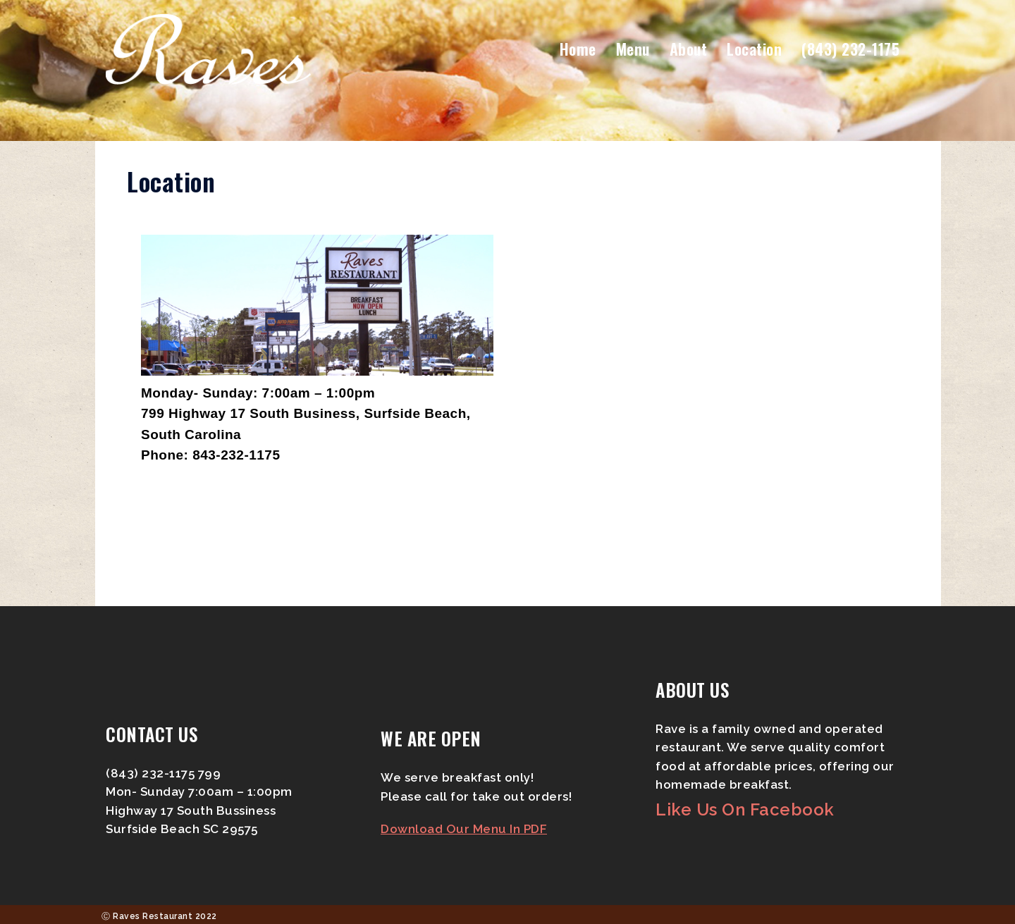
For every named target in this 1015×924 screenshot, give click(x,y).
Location (754, 48)
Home (578, 48)
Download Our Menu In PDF (464, 829)
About (689, 48)
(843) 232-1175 (850, 48)
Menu (633, 48)
